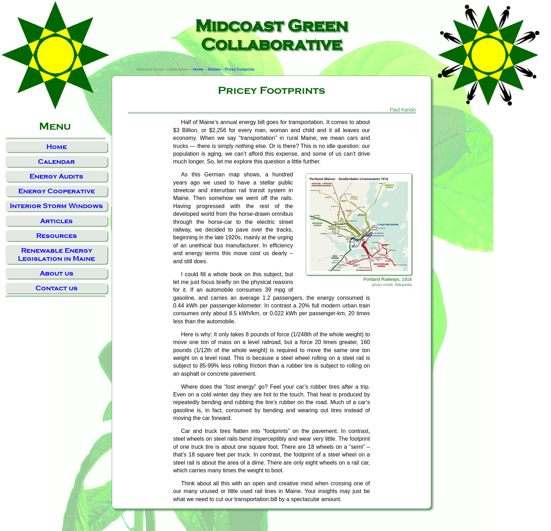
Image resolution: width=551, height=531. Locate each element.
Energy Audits (56, 176)
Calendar (56, 161)
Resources (56, 235)
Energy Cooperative (56, 191)
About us (56, 273)
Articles (56, 221)
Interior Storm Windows (56, 205)
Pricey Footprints (239, 69)
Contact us (56, 288)
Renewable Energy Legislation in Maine (56, 254)
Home (56, 146)
